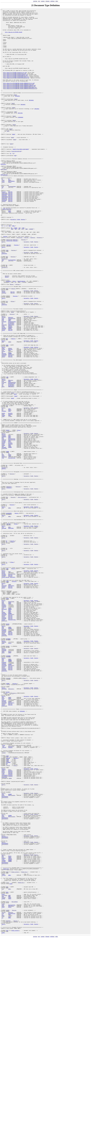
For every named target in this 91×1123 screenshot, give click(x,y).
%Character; (11, 388)
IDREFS (10, 1028)
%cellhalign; (5, 954)
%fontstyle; (20, 283)
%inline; (5, 282)
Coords (8, 373)
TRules (8, 883)
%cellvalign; (5, 955)
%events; (23, 261)
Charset (9, 122)
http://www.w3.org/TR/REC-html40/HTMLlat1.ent (15, 89)
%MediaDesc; (11, 462)
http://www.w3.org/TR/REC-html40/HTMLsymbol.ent (16, 90)
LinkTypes (9, 143)
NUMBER (10, 392)
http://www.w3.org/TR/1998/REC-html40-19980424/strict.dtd (18, 98)
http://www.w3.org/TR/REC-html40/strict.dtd (15, 85)
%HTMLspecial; (4, 208)
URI (7, 153)
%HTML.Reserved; (7, 249)
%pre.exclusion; (22, 595)
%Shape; (10, 389)
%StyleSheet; (11, 215)
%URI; (9, 251)
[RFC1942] (22, 852)
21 (32, 5)
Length (8, 470)
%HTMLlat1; (3, 195)
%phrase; (26, 283)
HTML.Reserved (10, 245)
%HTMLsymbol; (4, 201)
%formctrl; (40, 283)
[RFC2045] (17, 113)
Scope (8, 1019)
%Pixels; (10, 924)
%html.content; (15, 1115)
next (39, 1)
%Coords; (10, 390)
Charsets (9, 127)
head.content (10, 1042)
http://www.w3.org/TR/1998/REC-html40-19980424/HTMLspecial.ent (20, 104)
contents (43, 1)
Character (9, 138)
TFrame (8, 872)
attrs (8, 261)
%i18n (31, 288)
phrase (8, 272)
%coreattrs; (13, 261)
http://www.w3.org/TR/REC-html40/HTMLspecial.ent (16, 92)
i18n (8, 221)
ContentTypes (10, 117)
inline (8, 283)
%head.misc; (6, 1041)
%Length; (10, 494)
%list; (14, 336)
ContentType (10, 112)
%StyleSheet (15, 1080)
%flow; (12, 360)
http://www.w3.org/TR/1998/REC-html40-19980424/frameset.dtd (19, 100)
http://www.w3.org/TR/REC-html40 (13, 37)
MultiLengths (10, 473)
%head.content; (15, 1044)
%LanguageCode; (12, 222)
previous (35, 1)
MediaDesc (9, 148)
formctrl (9, 279)
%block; (7, 330)
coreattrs (9, 212)
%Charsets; (13, 691)
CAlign (8, 936)
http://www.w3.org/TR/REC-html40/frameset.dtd (15, 88)
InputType (9, 707)
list (8, 182)
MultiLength (10, 471)
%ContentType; (11, 380)
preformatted (10, 185)
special (9, 275)
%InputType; (11, 720)
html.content (10, 1112)
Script (8, 163)
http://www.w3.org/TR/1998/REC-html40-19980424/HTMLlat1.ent (19, 102)
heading (9, 180)
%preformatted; (21, 336)
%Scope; (10, 1029)
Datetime (9, 159)
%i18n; (18, 261)
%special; (32, 283)
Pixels (8, 476)
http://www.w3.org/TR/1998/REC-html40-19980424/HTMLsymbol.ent (19, 103)
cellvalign (9, 900)
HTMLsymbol (9, 198)
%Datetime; (11, 632)
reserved (9, 250)
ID (8, 213)
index (56, 1)
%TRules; (10, 927)
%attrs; (4, 288)
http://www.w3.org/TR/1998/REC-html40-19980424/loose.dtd (18, 99)
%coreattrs (26, 288)
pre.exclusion (10, 592)
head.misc (9, 177)
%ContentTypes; (12, 742)
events (8, 227)
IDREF (9, 700)
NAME (15, 132)
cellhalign (9, 891)
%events (36, 288)
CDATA (15, 112)
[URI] (8, 155)
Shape (8, 371)
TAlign (8, 887)
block (8, 334)
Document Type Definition (47, 5)
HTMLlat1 (9, 191)
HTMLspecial (10, 204)
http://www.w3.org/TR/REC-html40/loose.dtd (14, 86)
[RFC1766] (20, 134)
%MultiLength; (11, 952)
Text (8, 171)
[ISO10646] (20, 139)
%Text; (10, 217)
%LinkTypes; (11, 385)
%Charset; (10, 379)
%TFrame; (10, 926)
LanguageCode (10, 132)
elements (48, 1)
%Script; (10, 228)
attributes (52, 1)
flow (8, 339)
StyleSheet (9, 166)
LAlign (8, 820)
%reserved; (4, 302)
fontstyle (9, 268)
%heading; (8, 336)
